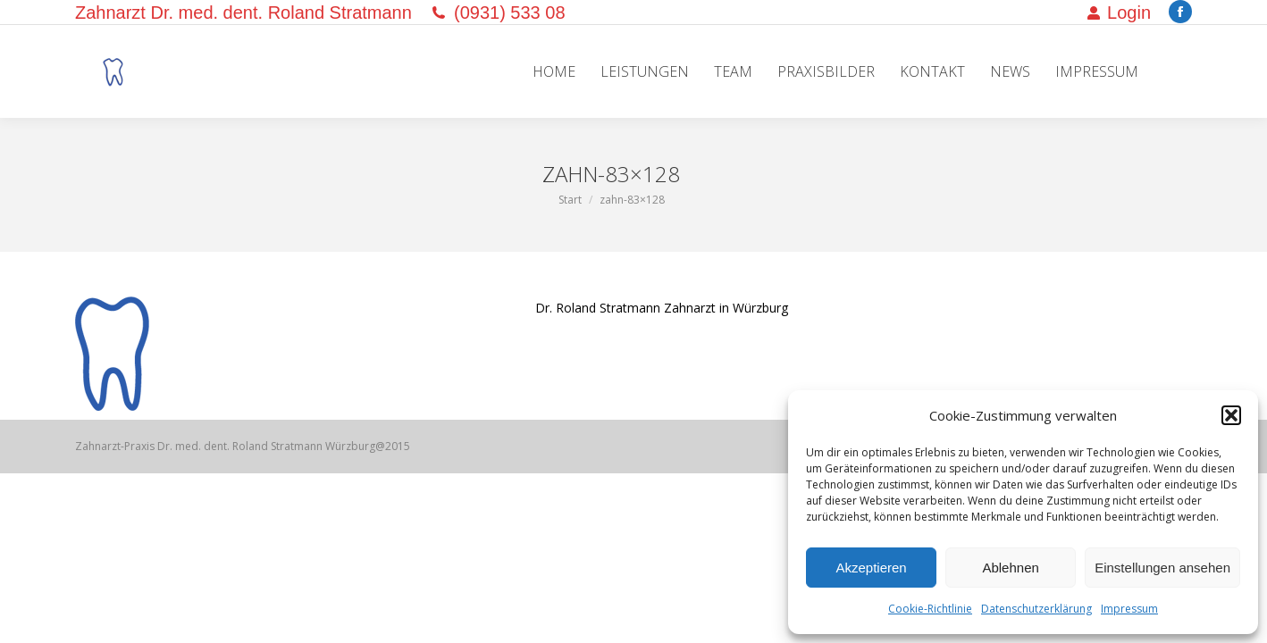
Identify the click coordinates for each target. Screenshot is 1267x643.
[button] (1231, 415)
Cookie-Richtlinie (930, 608)
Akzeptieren (870, 567)
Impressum (1129, 608)
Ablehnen (1010, 567)
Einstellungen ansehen (1162, 567)
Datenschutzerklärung (1036, 608)
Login (1119, 12)
